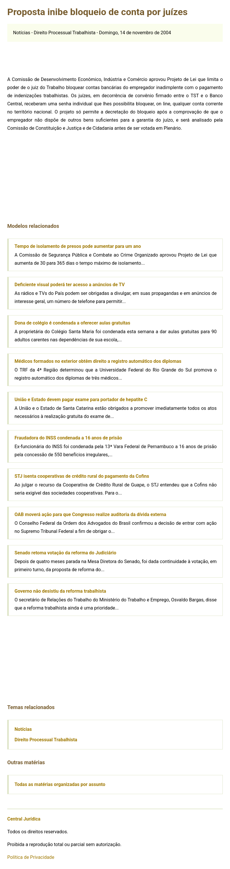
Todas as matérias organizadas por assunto (60, 784)
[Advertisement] (52, 56)
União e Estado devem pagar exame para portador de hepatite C (81, 399)
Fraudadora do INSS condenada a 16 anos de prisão (68, 438)
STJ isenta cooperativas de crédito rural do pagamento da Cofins (82, 476)
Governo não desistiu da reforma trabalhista (60, 591)
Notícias (23, 729)
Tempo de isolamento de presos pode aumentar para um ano (78, 246)
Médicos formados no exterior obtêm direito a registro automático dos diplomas (98, 361)
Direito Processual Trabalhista (46, 739)
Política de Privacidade (30, 857)
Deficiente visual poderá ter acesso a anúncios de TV (70, 284)
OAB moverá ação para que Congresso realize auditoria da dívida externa (90, 514)
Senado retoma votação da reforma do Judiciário (65, 553)
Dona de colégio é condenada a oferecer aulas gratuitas (72, 323)
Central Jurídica (23, 819)
